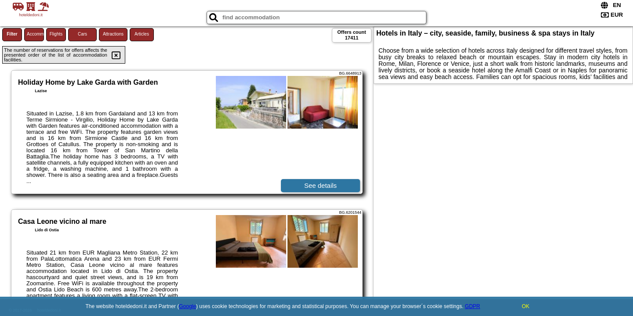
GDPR (472, 306)
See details (320, 185)
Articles (142, 34)
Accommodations (35, 34)
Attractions (113, 34)
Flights (56, 34)
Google (187, 306)
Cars (82, 34)
